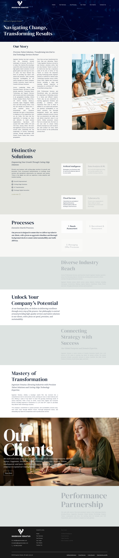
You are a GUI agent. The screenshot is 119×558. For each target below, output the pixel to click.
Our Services (62, 5)
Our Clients (93, 5)
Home (53, 5)
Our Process (73, 5)
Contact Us (103, 5)
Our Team (83, 5)
